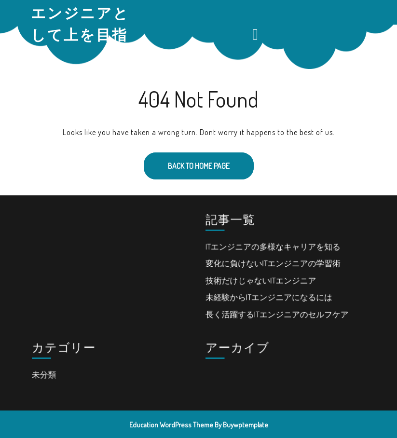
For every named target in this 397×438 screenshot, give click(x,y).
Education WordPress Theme (171, 424)
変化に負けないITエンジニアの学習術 (272, 263)
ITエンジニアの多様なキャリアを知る (272, 246)
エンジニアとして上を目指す (80, 34)
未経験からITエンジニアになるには (268, 296)
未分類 (45, 374)
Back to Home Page (187, 161)
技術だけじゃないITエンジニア (260, 280)
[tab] (256, 34)
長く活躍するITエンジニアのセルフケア (276, 313)
